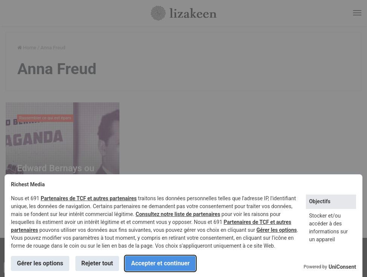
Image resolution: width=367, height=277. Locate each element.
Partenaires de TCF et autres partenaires (89, 198)
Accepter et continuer (160, 263)
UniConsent (342, 267)
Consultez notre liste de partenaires (178, 214)
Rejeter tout (97, 263)
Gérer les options (276, 230)
